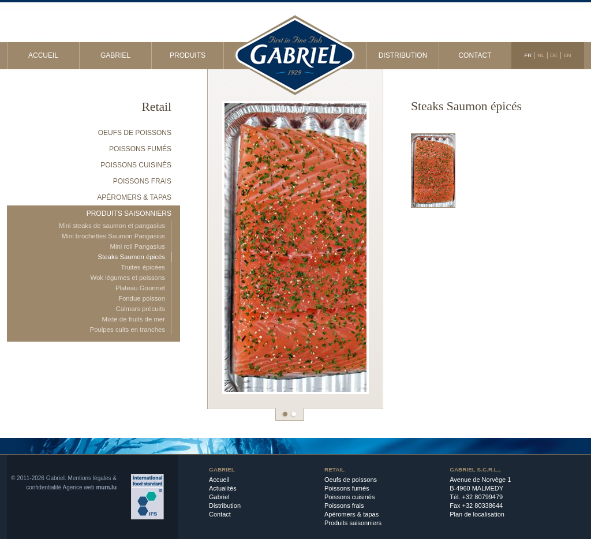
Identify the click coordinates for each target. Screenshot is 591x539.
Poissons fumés (140, 149)
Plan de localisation (477, 514)
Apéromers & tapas (134, 197)
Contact (474, 55)
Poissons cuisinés (135, 165)
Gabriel (115, 55)
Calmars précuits (140, 308)
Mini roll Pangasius (137, 246)
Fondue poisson (141, 298)
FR (528, 55)
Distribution (403, 55)
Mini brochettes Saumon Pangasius (113, 236)
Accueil (43, 55)
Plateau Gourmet (140, 288)
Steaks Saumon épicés (131, 256)
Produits (187, 55)
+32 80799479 (482, 496)
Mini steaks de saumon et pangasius (112, 225)
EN (567, 55)
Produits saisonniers (129, 213)
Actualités (223, 488)
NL (540, 55)
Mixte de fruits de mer (133, 319)
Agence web (79, 487)
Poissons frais (142, 181)
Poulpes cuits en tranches (127, 329)
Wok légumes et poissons (127, 277)
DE (554, 55)
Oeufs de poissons (134, 133)
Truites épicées (143, 267)
